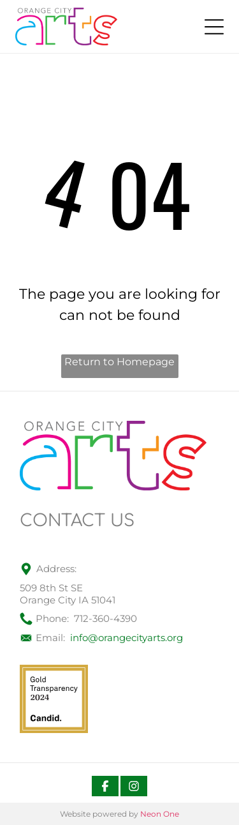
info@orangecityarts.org (126, 638)
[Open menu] (214, 26)
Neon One (159, 814)
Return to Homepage (119, 362)
